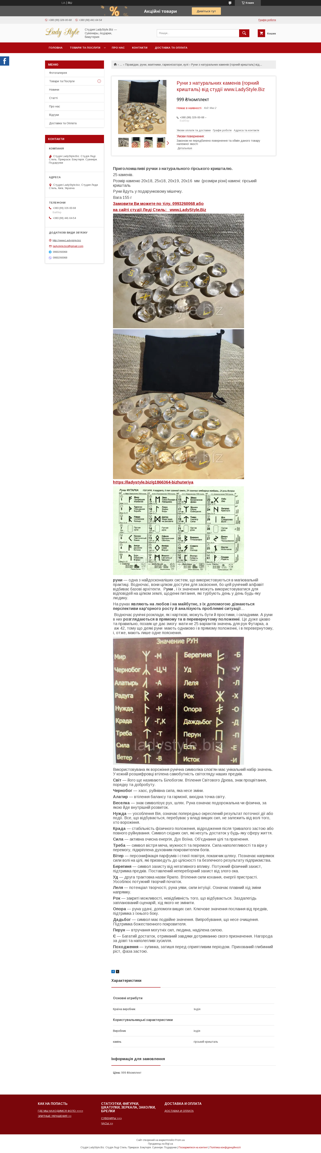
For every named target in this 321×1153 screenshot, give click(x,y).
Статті (53, 98)
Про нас (118, 47)
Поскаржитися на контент (193, 1147)
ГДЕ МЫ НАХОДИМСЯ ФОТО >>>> (60, 1110)
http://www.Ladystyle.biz (67, 240)
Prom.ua (180, 1140)
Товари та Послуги (62, 81)
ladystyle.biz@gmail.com (68, 246)
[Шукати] (244, 33)
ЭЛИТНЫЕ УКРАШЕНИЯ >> (54, 1116)
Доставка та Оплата (171, 47)
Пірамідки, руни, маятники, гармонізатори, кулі (156, 64)
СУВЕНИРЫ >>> (111, 1118)
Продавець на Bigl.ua (160, 1143)
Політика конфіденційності (225, 1147)
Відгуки (54, 114)
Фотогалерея (58, 72)
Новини (54, 89)
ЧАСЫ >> (107, 1123)
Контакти (139, 47)
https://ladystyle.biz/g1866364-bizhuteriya (153, 482)
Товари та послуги (85, 47)
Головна (55, 47)
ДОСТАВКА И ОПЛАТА (179, 1110)
